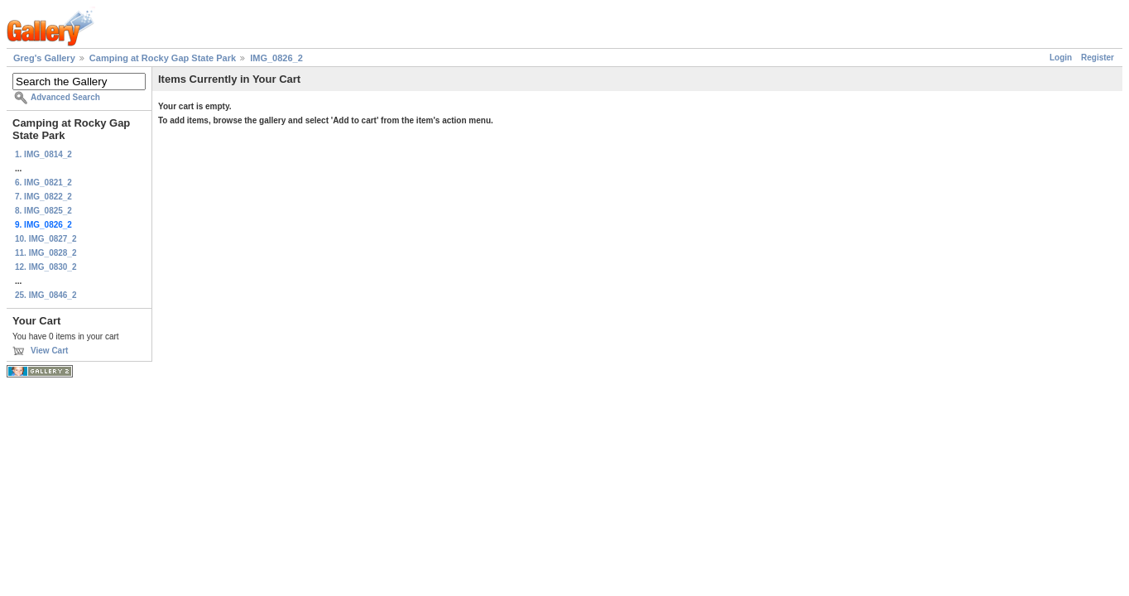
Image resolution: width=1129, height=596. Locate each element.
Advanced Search (65, 97)
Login (1061, 57)
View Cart (49, 350)
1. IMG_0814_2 (43, 154)
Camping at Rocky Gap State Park (162, 58)
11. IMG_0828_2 (46, 252)
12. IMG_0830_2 (46, 267)
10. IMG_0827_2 (46, 238)
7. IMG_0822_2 (43, 196)
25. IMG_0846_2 (46, 295)
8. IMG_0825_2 (43, 210)
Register (1097, 57)
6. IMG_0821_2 (43, 182)
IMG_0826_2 (276, 58)
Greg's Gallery (44, 58)
